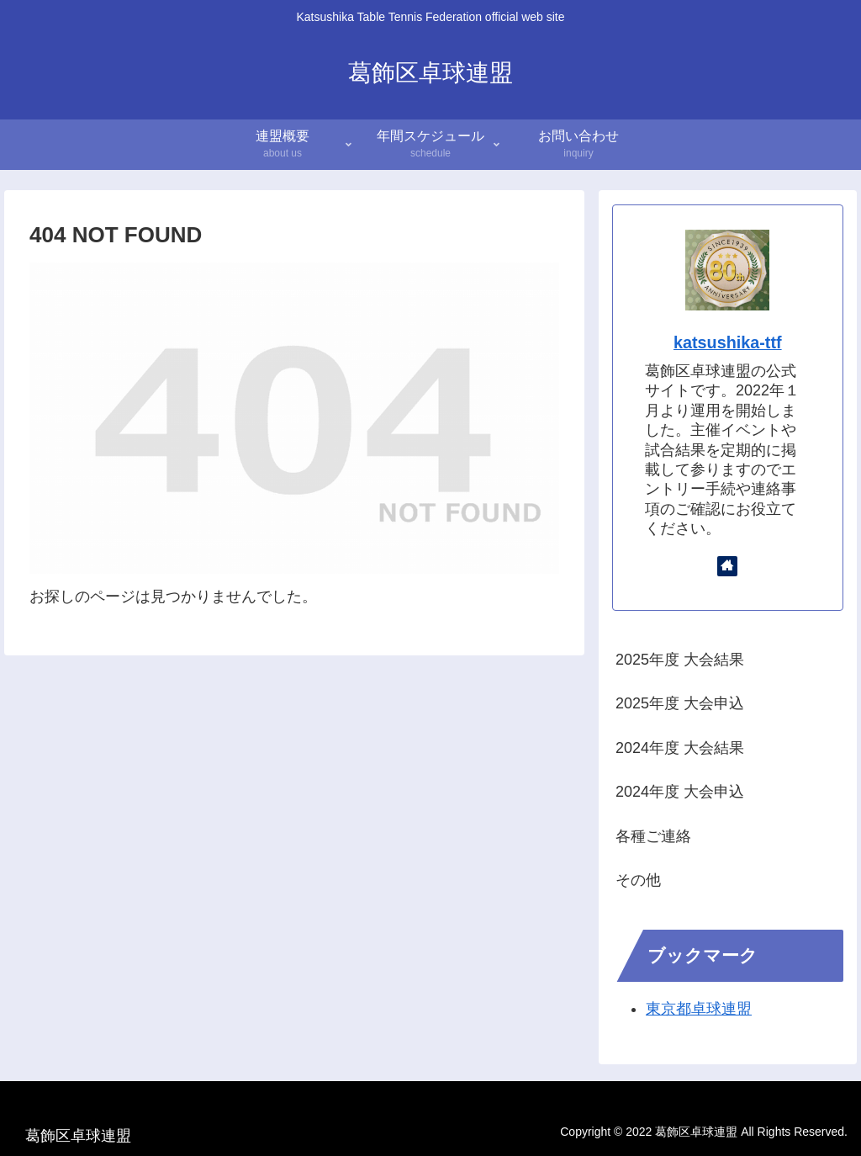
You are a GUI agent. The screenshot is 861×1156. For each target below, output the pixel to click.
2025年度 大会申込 (679, 703)
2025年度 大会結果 (679, 659)
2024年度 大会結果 (679, 748)
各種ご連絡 (653, 836)
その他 (638, 880)
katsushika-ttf (727, 342)
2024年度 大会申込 (679, 791)
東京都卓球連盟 (699, 1008)
